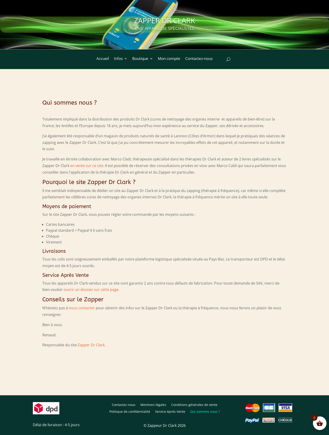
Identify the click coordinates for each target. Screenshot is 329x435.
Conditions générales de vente (194, 405)
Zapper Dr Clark (91, 344)
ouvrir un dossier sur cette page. (91, 289)
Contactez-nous (199, 59)
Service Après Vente (170, 412)
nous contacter (82, 307)
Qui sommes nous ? (205, 412)
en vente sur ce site (86, 165)
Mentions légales (153, 405)
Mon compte (169, 59)
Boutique (140, 59)
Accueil (102, 59)
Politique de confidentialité (129, 412)
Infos (118, 59)
